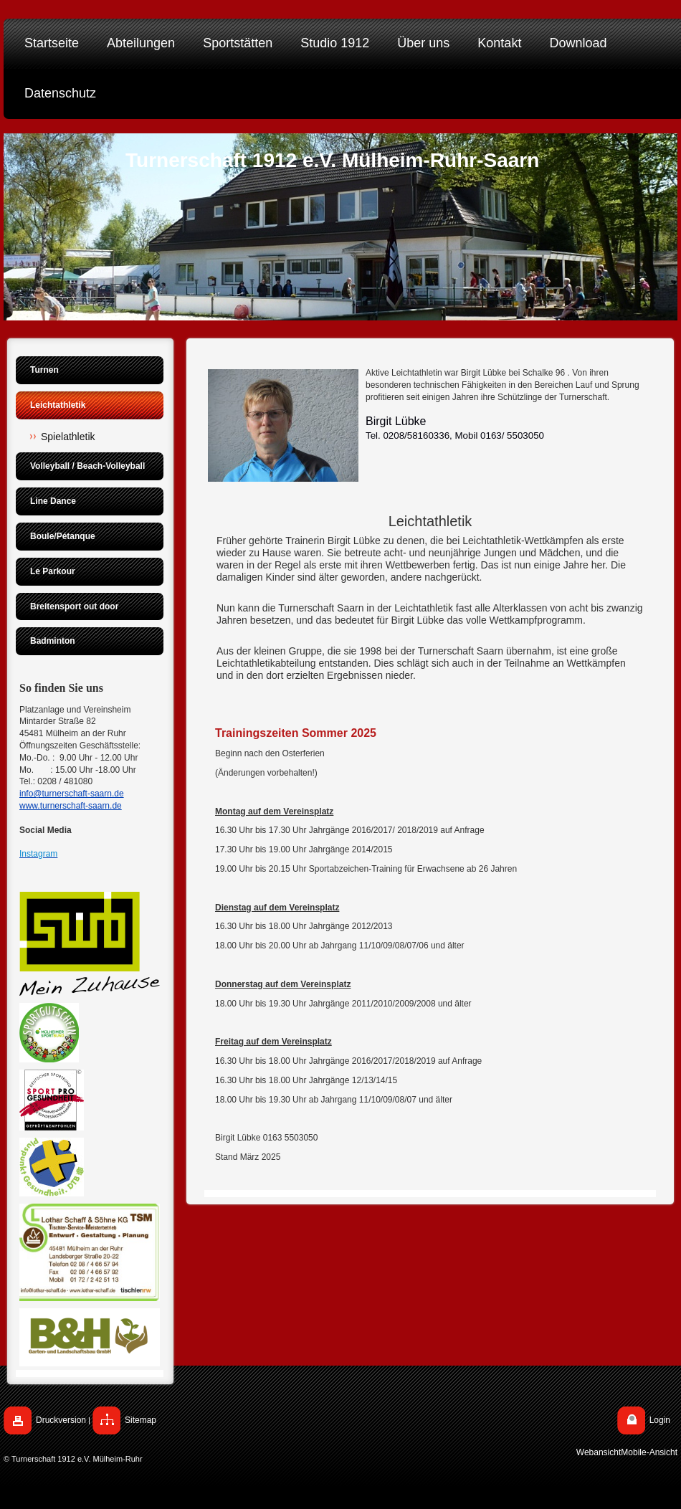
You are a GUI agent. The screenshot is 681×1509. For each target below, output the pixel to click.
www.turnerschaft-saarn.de (70, 806)
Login (659, 1420)
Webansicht (598, 1452)
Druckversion (61, 1420)
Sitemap (140, 1420)
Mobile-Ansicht (649, 1452)
